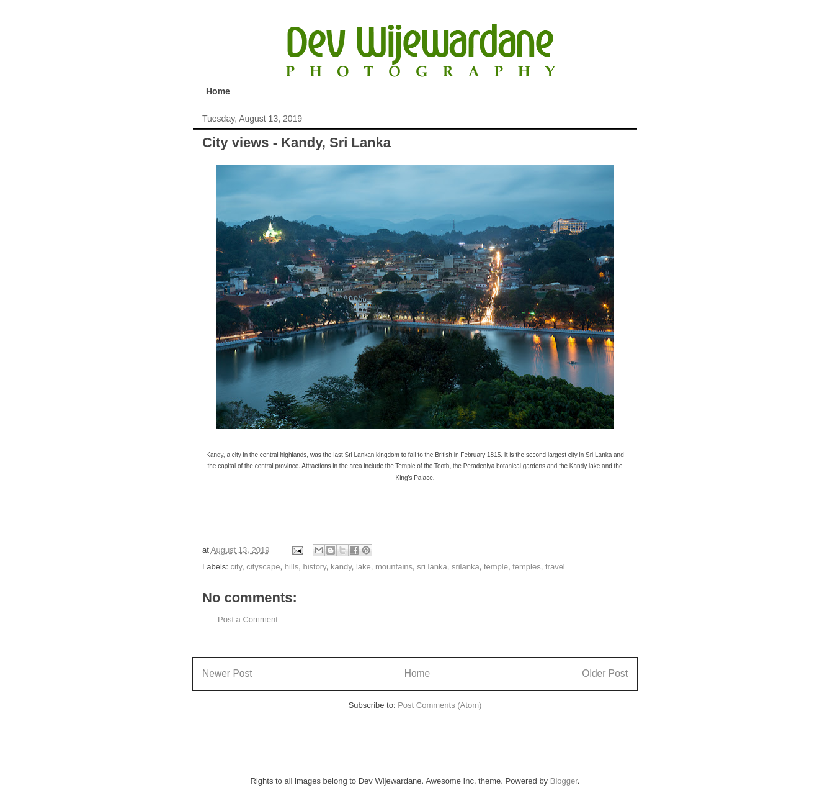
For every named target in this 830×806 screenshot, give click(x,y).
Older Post (605, 673)
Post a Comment (248, 619)
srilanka (466, 566)
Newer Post (227, 673)
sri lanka (432, 566)
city (237, 566)
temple (496, 566)
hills (291, 566)
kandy (341, 566)
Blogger (564, 781)
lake (363, 566)
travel (555, 566)
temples (526, 566)
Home (218, 91)
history (314, 566)
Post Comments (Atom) (439, 705)
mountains (394, 566)
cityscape (263, 566)
